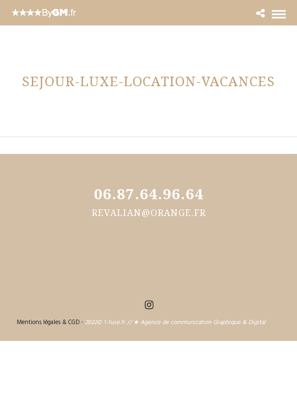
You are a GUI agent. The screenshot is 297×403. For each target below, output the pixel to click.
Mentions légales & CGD (48, 322)
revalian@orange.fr (149, 213)
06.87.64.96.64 (149, 194)
